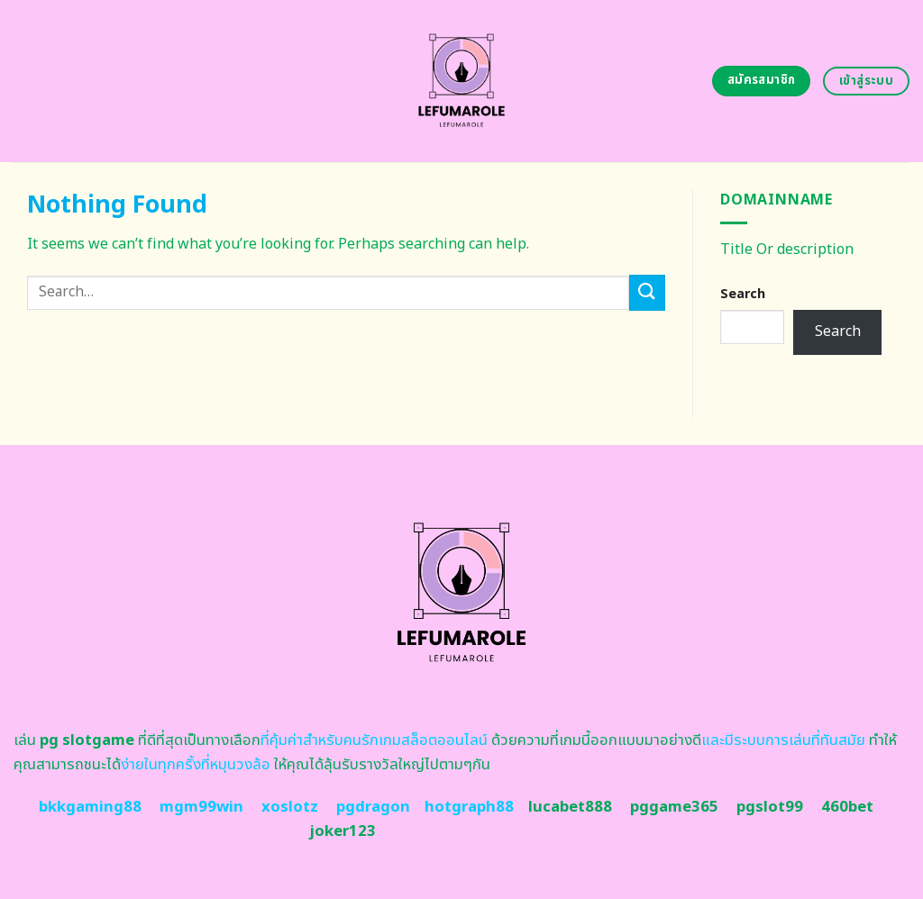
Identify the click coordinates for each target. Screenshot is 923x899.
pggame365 (674, 807)
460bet (847, 807)
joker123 (342, 831)
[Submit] (647, 292)
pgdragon (373, 807)
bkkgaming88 (90, 807)
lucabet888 (570, 807)
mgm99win (201, 807)
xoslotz (289, 807)
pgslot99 (769, 807)
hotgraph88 (469, 807)
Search (742, 294)
